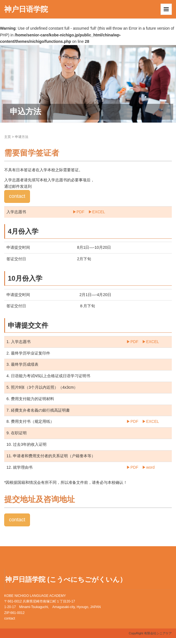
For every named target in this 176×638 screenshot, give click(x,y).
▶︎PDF (78, 212)
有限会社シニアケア (158, 633)
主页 (7, 137)
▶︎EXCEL (96, 212)
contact (17, 196)
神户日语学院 (26, 9)
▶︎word (148, 467)
